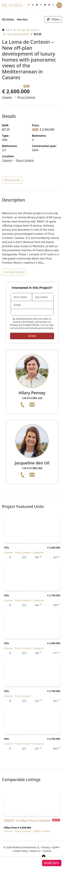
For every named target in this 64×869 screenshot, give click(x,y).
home (7, 30)
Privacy (14, 325)
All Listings (8, 19)
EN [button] (59, 5)
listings (21, 30)
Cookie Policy (20, 851)
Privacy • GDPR (50, 847)
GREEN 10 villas (41, 831)
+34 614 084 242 (32, 398)
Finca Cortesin (26, 97)
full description (14, 272)
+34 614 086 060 (32, 468)
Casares (34, 30)
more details (12, 180)
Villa (6, 547)
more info (51, 863)
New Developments (18, 34)
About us (35, 851)
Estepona (38, 552)
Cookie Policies (31, 325)
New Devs (22, 19)
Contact (46, 851)
